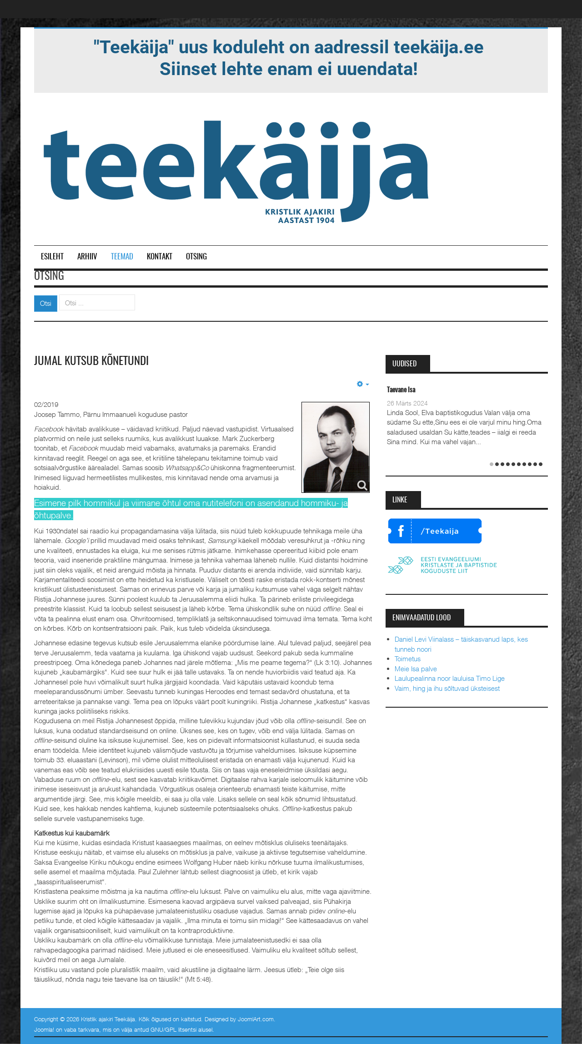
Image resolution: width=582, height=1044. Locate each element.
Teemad (122, 257)
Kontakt (159, 257)
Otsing (196, 257)
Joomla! (44, 1029)
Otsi (45, 303)
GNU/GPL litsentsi (173, 1029)
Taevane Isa (401, 390)
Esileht (52, 257)
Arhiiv (87, 257)
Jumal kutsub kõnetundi (93, 361)
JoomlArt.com (256, 1019)
